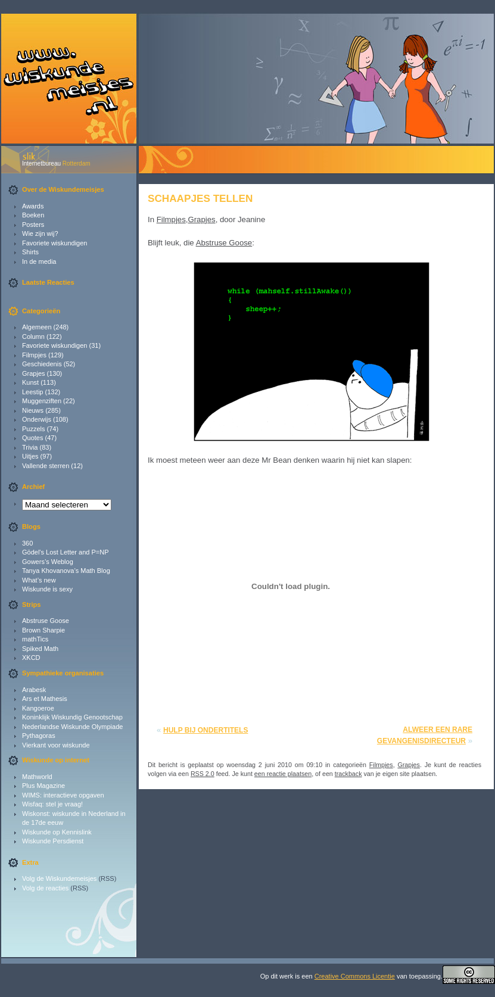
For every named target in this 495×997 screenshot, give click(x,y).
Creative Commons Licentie (355, 976)
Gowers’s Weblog (47, 561)
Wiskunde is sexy (47, 589)
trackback (348, 773)
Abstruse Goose (45, 620)
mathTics (35, 639)
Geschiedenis (42, 363)
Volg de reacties (45, 888)
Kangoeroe (38, 708)
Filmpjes (34, 355)
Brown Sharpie (43, 630)
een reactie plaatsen (283, 773)
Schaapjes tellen (200, 198)
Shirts (30, 252)
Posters (33, 224)
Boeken (33, 215)
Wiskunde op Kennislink (57, 832)
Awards (32, 206)
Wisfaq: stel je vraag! (52, 804)
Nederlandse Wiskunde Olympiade (72, 726)
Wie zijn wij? (40, 233)
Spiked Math (40, 648)
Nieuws (32, 410)
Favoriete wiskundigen (54, 243)
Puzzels (33, 428)
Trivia (30, 447)
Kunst (30, 382)
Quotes (32, 437)
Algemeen (37, 327)
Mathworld (37, 776)
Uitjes (30, 456)
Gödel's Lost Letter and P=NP (65, 552)
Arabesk (34, 689)
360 (27, 543)
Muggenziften (41, 400)
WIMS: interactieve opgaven (63, 795)
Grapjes (33, 373)
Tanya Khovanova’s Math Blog (66, 570)
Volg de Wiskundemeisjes (59, 878)
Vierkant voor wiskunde (56, 745)
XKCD (31, 657)
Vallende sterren (45, 465)
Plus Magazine (43, 785)
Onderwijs (36, 419)
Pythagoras (38, 735)
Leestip (32, 391)
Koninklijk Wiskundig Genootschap (72, 717)
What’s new (39, 580)
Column (33, 336)
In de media (39, 261)
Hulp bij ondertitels (205, 730)
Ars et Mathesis (44, 698)
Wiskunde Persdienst (52, 841)
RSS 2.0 (202, 773)
